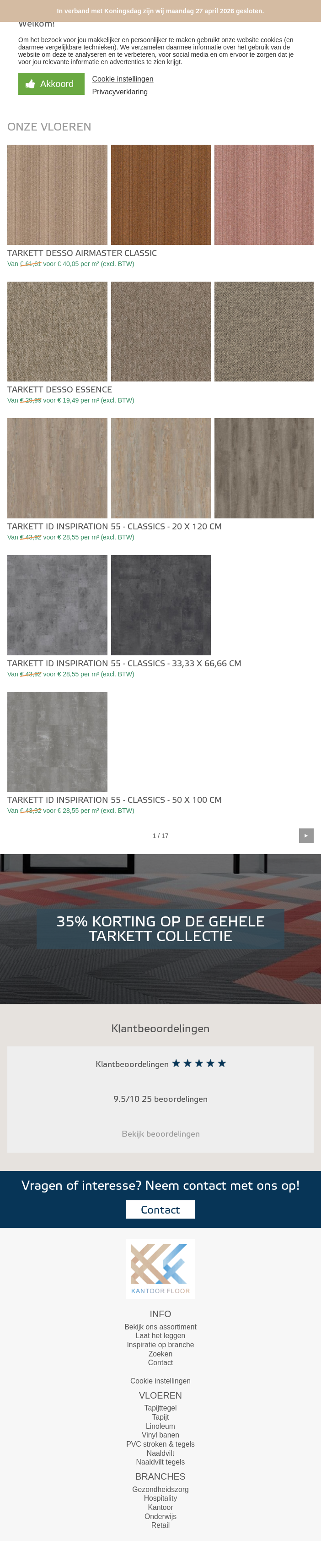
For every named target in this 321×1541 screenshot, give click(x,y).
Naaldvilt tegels (160, 1462)
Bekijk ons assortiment (160, 1327)
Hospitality (160, 1498)
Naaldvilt (160, 1453)
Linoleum (160, 1426)
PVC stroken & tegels (160, 1444)
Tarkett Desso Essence (59, 390)
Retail (160, 1525)
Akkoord (57, 84)
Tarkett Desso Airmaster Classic (82, 253)
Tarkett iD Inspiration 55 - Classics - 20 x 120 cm (114, 527)
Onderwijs (160, 1516)
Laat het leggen (161, 1336)
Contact (160, 1210)
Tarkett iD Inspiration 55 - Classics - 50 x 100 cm (114, 800)
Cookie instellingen (122, 79)
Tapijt (160, 1417)
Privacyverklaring (120, 92)
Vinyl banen (160, 1435)
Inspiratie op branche (160, 1345)
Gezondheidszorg (160, 1489)
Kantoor (160, 1507)
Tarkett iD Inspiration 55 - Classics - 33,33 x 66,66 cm (124, 664)
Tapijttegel (160, 1408)
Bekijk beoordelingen (161, 1134)
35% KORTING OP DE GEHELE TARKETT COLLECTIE (160, 929)
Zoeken (161, 1354)
